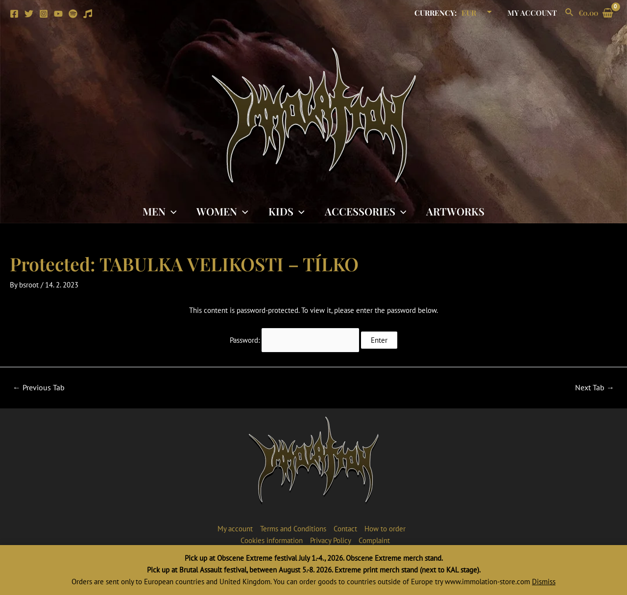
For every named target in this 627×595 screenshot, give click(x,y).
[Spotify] (73, 13)
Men (159, 211)
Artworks (456, 211)
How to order (385, 528)
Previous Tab (39, 387)
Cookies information (272, 540)
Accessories (366, 211)
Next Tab (594, 387)
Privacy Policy (330, 540)
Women (222, 211)
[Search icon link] (569, 12)
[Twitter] (28, 13)
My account (533, 13)
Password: (294, 340)
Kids (286, 211)
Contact (345, 528)
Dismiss (543, 581)
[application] (170, 211)
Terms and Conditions (293, 528)
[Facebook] (14, 13)
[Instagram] (43, 13)
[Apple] (87, 13)
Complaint (374, 540)
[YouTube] (58, 13)
